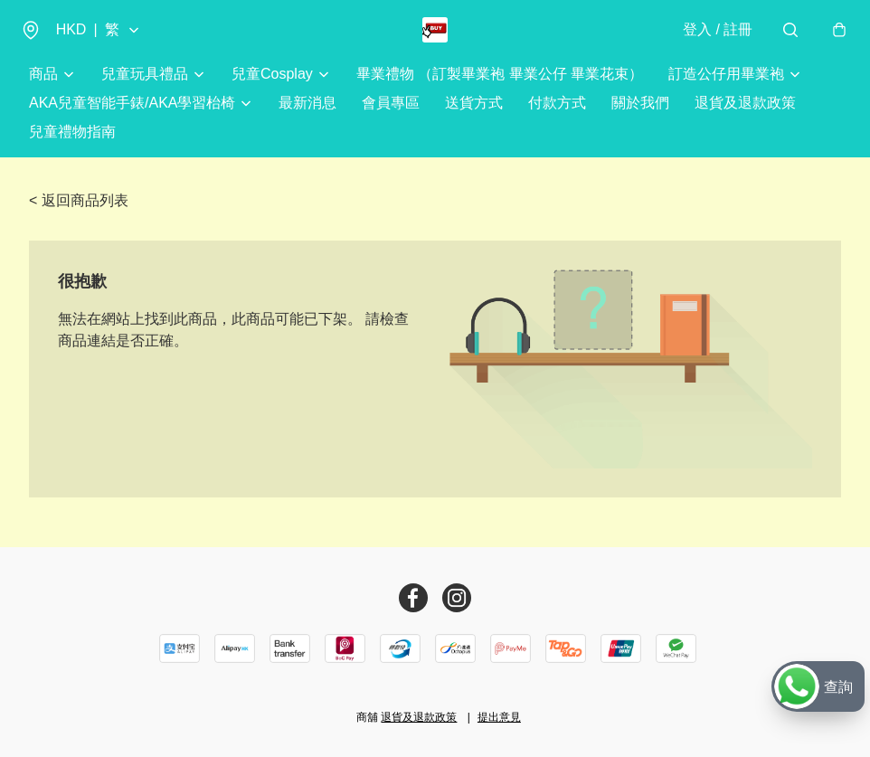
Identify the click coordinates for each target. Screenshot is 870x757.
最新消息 (307, 119)
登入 (708, 37)
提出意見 (499, 717)
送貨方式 (474, 119)
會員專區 (391, 119)
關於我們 (640, 119)
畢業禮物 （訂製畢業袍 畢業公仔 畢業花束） (499, 90)
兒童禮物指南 (72, 148)
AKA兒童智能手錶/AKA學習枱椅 (132, 119)
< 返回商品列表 (78, 216)
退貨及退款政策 (745, 119)
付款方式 (557, 119)
